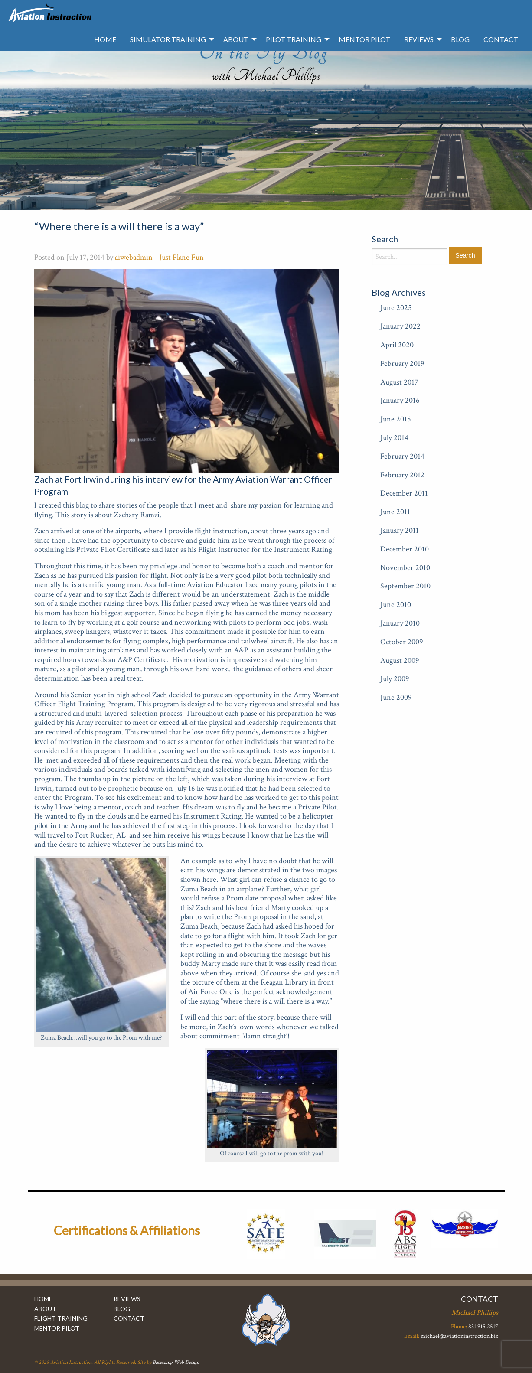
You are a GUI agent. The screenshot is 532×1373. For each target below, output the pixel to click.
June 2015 (395, 419)
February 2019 (402, 364)
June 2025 (396, 308)
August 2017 (399, 382)
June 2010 (395, 605)
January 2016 (400, 400)
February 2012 (402, 475)
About (235, 39)
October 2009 (401, 642)
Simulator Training (168, 39)
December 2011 (404, 493)
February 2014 (402, 456)
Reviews (419, 39)
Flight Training (61, 1318)
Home (105, 39)
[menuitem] (105, 39)
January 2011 (399, 530)
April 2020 (397, 345)
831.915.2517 (483, 1327)
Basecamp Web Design (176, 1362)
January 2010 (400, 623)
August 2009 (399, 660)
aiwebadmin (134, 257)
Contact (500, 39)
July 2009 (394, 679)
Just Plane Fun (181, 257)
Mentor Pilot (364, 39)
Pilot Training (293, 39)
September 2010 (405, 586)
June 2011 (395, 512)
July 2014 (394, 438)
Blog (460, 39)
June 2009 (396, 697)
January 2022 (400, 326)
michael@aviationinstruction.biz (459, 1336)
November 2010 (405, 568)
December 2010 (404, 549)
